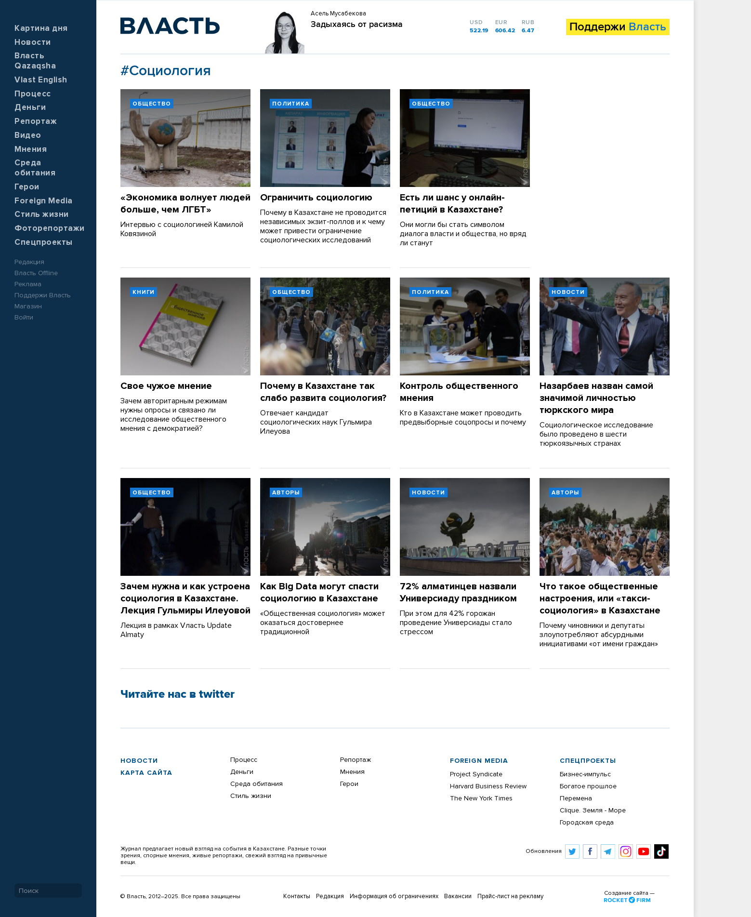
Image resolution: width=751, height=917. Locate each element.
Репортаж (35, 122)
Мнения (30, 150)
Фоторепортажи (49, 229)
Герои (27, 187)
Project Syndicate (476, 774)
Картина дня (41, 29)
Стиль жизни (41, 215)
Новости (32, 43)
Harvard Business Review (488, 786)
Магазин (28, 306)
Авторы (286, 493)
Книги (143, 292)
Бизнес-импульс (585, 774)
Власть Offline (36, 273)
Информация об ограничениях (394, 896)
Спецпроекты (43, 243)
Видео (27, 136)
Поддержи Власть (42, 295)
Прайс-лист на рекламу (510, 896)
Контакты (296, 896)
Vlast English (40, 80)
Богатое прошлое (588, 786)
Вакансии (458, 896)
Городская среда (587, 822)
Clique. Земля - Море (593, 810)
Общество (151, 104)
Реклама (27, 284)
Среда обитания (256, 784)
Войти (23, 317)
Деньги (30, 108)
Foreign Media (43, 201)
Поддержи (617, 27)
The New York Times (481, 798)
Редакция (29, 262)
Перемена (576, 798)
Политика (290, 104)
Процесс (32, 94)
